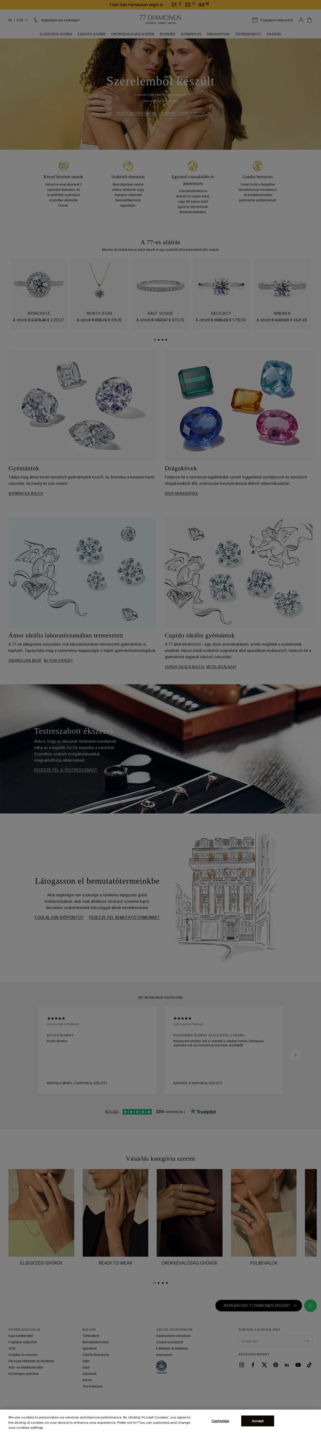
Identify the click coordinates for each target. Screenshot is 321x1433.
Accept (258, 1420)
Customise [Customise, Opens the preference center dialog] (220, 1420)
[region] (160, 1421)
